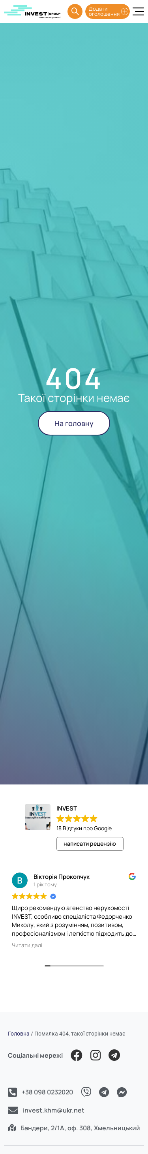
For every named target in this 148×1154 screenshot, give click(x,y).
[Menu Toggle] (138, 11)
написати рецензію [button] (90, 843)
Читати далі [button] (27, 945)
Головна (19, 1033)
